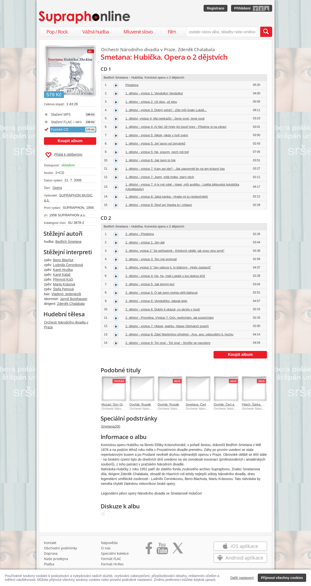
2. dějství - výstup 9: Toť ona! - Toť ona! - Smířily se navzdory (167, 343)
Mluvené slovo (138, 31)
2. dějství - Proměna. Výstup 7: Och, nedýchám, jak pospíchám (169, 317)
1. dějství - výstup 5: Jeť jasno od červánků (155, 143)
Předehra (131, 85)
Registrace (215, 8)
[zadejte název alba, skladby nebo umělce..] (223, 32)
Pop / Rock (57, 31)
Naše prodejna (56, 558)
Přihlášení (242, 8)
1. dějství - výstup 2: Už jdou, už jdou (151, 102)
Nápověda (109, 542)
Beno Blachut (63, 260)
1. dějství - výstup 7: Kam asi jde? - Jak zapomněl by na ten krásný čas (175, 169)
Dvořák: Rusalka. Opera (174, 404)
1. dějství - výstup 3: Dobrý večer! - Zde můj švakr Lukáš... (166, 110)
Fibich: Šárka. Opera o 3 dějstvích (265, 404)
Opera (57, 188)
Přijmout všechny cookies (282, 578)
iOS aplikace (240, 546)
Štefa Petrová (63, 289)
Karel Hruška (63, 270)
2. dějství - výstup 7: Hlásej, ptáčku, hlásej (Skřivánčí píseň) (167, 326)
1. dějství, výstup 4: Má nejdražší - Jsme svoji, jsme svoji (165, 118)
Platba (49, 564)
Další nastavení (242, 578)
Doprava (51, 553)
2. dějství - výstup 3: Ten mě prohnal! (151, 259)
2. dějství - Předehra (139, 234)
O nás (106, 548)
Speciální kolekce (115, 553)
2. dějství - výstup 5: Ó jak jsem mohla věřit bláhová (161, 292)
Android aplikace (240, 557)
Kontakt (50, 542)
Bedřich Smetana (68, 242)
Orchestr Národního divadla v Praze (138, 49)
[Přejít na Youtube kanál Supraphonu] (162, 550)
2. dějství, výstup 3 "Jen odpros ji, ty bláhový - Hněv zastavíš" (168, 267)
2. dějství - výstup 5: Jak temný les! (149, 284)
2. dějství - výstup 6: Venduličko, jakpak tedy (156, 301)
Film (172, 31)
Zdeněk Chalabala (71, 304)
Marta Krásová (64, 284)
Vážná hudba (95, 31)
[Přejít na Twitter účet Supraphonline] (178, 550)
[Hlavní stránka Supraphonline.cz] (84, 17)
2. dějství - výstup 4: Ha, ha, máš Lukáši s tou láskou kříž (165, 276)
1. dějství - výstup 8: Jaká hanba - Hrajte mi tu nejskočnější (166, 196)
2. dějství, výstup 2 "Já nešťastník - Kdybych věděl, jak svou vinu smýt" (175, 250)
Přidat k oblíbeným (63, 155)
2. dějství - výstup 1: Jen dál (144, 242)
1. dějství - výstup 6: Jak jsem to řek (150, 160)
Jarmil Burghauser (73, 299)
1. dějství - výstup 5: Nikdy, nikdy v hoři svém (156, 135)
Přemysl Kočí (63, 279)
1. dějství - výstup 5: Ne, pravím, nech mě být (157, 152)
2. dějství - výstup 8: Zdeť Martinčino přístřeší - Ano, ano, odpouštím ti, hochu (179, 334)
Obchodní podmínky (60, 548)
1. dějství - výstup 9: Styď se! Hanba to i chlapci (158, 205)
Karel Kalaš (61, 275)
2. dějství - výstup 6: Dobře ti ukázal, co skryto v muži (162, 309)
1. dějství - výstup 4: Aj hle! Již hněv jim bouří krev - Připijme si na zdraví (175, 127)
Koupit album (70, 141)
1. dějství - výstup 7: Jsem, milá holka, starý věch (159, 177)
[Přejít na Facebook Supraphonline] (149, 550)
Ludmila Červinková (68, 265)
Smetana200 (110, 426)
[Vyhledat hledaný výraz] (266, 32)
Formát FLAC (111, 558)
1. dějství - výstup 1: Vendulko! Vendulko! (154, 93)
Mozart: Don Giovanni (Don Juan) (125, 404)
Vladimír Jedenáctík (66, 294)
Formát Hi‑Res (112, 564)
